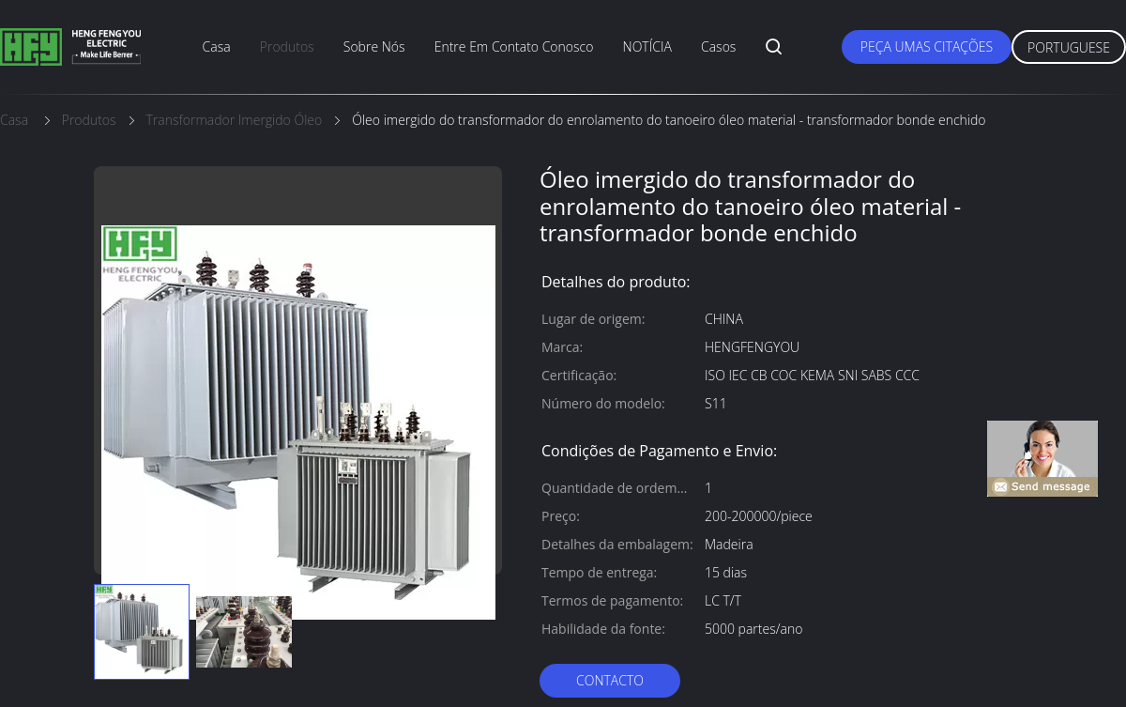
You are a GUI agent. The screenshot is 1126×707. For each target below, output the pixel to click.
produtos (287, 46)
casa (217, 46)
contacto (610, 680)
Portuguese (1068, 47)
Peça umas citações (926, 46)
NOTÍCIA (647, 46)
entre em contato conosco (514, 46)
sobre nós (374, 46)
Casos (718, 46)
